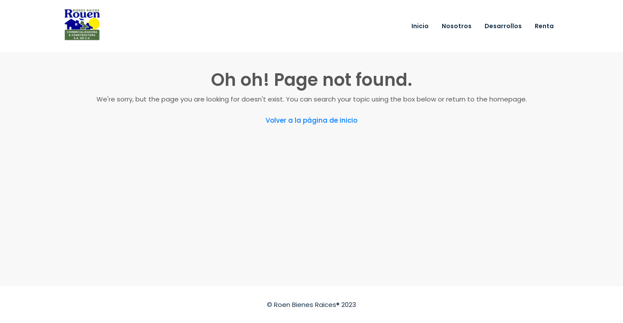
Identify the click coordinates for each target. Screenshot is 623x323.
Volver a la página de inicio (311, 120)
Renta (544, 26)
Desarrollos (503, 26)
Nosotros (457, 26)
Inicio (420, 26)
